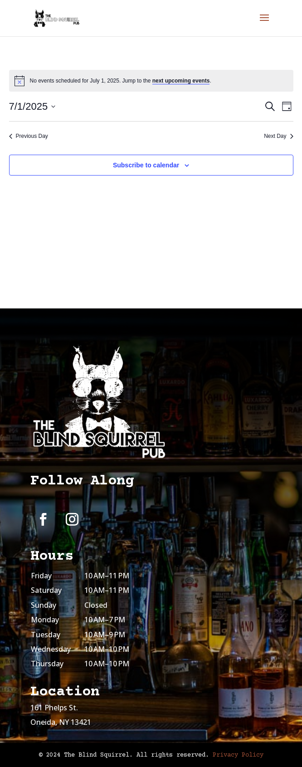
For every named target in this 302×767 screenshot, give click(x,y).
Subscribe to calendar (146, 165)
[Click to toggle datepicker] (32, 106)
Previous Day (28, 136)
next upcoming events (181, 81)
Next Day (278, 136)
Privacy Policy (238, 755)
